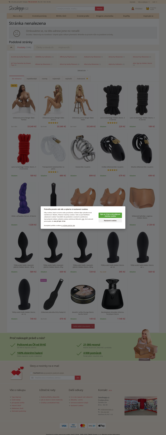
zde (83, 219)
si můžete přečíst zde (68, 225)
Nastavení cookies (110, 221)
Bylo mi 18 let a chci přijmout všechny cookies (110, 215)
